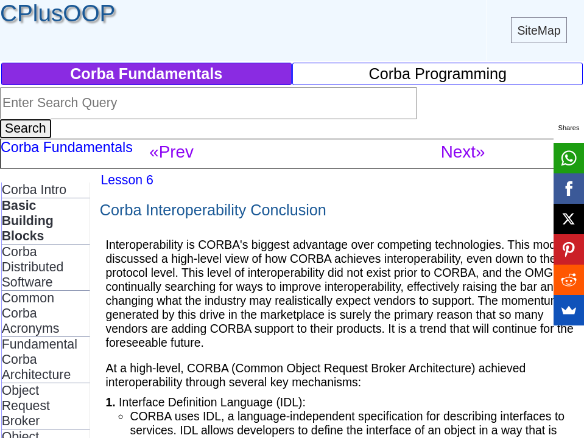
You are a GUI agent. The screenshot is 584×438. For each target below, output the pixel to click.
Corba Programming (438, 73)
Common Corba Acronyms (31, 313)
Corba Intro (34, 189)
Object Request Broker (26, 405)
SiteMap (538, 30)
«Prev (171, 151)
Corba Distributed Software (33, 267)
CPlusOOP (57, 13)
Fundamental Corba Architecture (39, 359)
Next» (463, 151)
